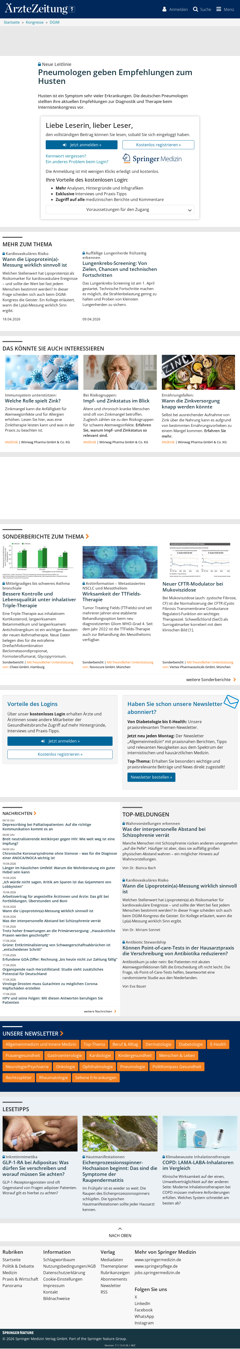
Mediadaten (112, 1260)
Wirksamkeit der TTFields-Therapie (111, 597)
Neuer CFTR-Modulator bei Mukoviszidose (192, 587)
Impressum (54, 1286)
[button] (224, 9)
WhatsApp (144, 1317)
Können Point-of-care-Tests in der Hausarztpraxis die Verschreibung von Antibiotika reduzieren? (178, 951)
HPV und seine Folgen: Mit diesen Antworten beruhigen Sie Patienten (52, 1000)
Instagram (144, 1323)
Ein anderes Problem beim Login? (77, 162)
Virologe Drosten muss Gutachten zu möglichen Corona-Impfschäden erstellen (50, 986)
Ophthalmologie (97, 1067)
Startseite (11, 1260)
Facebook (144, 1310)
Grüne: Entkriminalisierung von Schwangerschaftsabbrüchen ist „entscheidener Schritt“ (56, 947)
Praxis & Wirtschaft (20, 1279)
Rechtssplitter (19, 1078)
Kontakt (50, 1292)
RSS (104, 1292)
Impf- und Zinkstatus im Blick (116, 401)
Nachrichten (17, 814)
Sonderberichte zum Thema (43, 536)
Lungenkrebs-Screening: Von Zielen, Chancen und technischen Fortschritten (119, 269)
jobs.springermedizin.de (157, 1273)
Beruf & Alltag (125, 1045)
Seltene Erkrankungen (96, 1078)
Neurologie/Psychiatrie (27, 1067)
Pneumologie (132, 1067)
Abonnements (114, 1279)
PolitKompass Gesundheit (177, 1067)
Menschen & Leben (177, 1056)
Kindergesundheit (135, 1056)
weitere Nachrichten (101, 1012)
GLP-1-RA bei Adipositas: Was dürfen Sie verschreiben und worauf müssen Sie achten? (35, 1169)
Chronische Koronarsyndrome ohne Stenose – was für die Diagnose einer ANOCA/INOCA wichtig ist (59, 856)
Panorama (12, 1286)
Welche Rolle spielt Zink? (33, 401)
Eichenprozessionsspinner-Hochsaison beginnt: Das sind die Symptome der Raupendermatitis (119, 1172)
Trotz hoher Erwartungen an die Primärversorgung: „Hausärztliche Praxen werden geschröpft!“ (58, 933)
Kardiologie (100, 1056)
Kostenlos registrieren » (158, 145)
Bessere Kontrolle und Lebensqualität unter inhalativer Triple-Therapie (39, 600)
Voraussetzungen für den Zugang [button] (138, 210)
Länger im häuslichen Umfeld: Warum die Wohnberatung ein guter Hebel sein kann (58, 870)
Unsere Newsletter (30, 1033)
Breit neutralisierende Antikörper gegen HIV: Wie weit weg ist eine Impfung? (58, 841)
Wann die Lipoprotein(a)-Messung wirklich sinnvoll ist (34, 262)
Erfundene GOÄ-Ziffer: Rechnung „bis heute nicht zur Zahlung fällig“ (60, 959)
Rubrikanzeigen (115, 1273)
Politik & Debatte (18, 1266)
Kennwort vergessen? (66, 156)
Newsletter (111, 1286)
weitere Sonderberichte (212, 680)
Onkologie (65, 1067)
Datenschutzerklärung (64, 1273)
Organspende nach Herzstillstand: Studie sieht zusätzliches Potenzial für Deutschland (52, 972)
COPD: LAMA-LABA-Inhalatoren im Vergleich (198, 1166)
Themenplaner (114, 1266)
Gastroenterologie (64, 1056)
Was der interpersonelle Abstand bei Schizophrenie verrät (51, 921)
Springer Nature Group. (107, 1339)
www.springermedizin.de (158, 1260)
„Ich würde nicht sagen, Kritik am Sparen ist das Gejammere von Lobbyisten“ (56, 884)
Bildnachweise (56, 1299)
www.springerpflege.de (156, 1266)
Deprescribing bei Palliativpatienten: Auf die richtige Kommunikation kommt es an (46, 827)
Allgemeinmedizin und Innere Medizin (41, 1045)
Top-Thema (94, 1045)
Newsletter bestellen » (151, 777)
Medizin (9, 1273)
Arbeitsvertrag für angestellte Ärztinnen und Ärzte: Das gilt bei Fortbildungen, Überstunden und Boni (55, 899)
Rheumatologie (53, 1078)
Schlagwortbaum (59, 1260)
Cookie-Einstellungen (62, 1279)
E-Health (218, 1045)
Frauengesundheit (23, 1056)
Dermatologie (158, 1045)
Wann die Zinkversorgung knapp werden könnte (191, 404)
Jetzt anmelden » (81, 145)
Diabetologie (191, 1045)
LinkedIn (142, 1304)
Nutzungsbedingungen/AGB (69, 1266)
